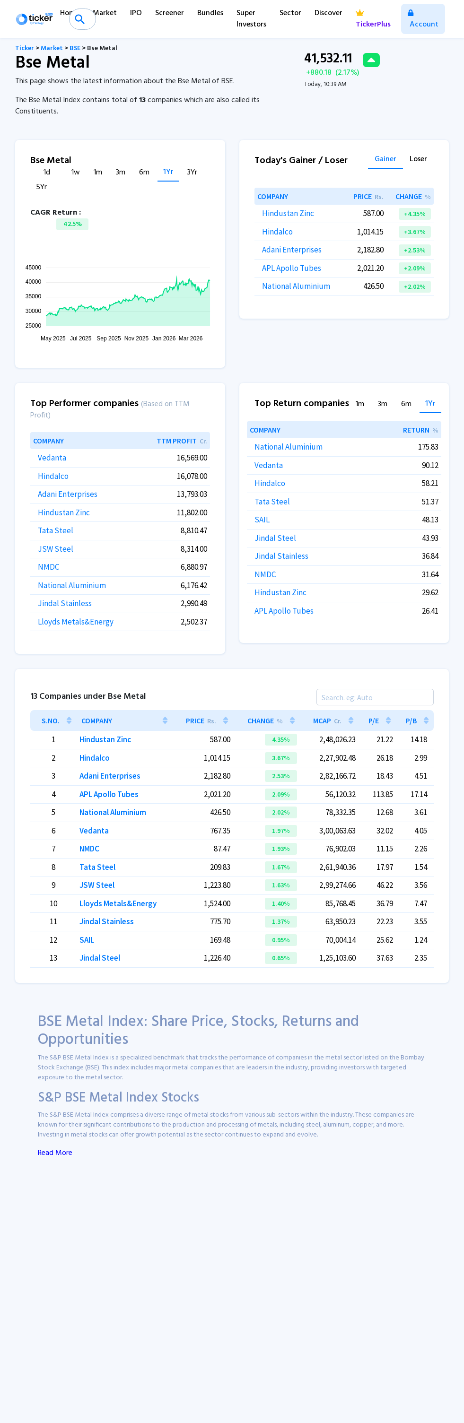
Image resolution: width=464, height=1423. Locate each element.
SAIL (262, 519)
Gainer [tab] (385, 160)
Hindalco (277, 231)
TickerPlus (373, 20)
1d (47, 173)
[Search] (375, 697)
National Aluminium (296, 286)
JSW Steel (55, 549)
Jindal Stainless (65, 603)
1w (75, 173)
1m (98, 173)
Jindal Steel (275, 538)
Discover (328, 13)
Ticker (24, 48)
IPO (136, 13)
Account (423, 20)
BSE (75, 48)
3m (120, 173)
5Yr (41, 187)
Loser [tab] (418, 160)
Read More (55, 1153)
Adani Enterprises (292, 249)
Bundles (210, 13)
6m (144, 173)
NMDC (48, 567)
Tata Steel (55, 530)
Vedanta (52, 457)
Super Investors (251, 19)
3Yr (192, 173)
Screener (169, 13)
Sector (290, 13)
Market (105, 13)
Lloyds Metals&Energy (76, 621)
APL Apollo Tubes (291, 268)
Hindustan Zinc (288, 213)
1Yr (168, 172)
